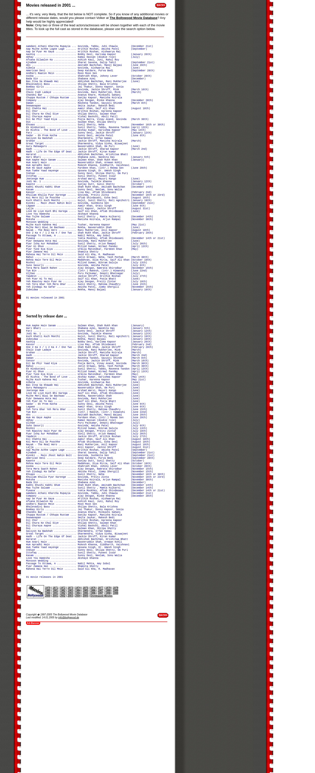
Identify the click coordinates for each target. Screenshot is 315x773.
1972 (62, 729)
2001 (55, 737)
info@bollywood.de (68, 759)
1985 (85, 732)
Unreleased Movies (101, 737)
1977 (100, 729)
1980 (47, 732)
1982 (62, 732)
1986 (93, 732)
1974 (77, 729)
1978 (108, 729)
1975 (85, 729)
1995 (85, 734)
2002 (62, 737)
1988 (108, 732)
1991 (55, 734)
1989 (115, 732)
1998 (108, 734)
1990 (47, 734)
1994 (77, 734)
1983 (70, 732)
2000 (47, 737)
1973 (70, 729)
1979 (115, 729)
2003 (70, 737)
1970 (47, 729)
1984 (77, 732)
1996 (93, 734)
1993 (70, 734)
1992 (62, 734)
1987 (100, 732)
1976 (93, 729)
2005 (85, 737)
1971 (55, 729)
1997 (100, 734)
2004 (77, 737)
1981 (55, 732)
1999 (115, 734)
